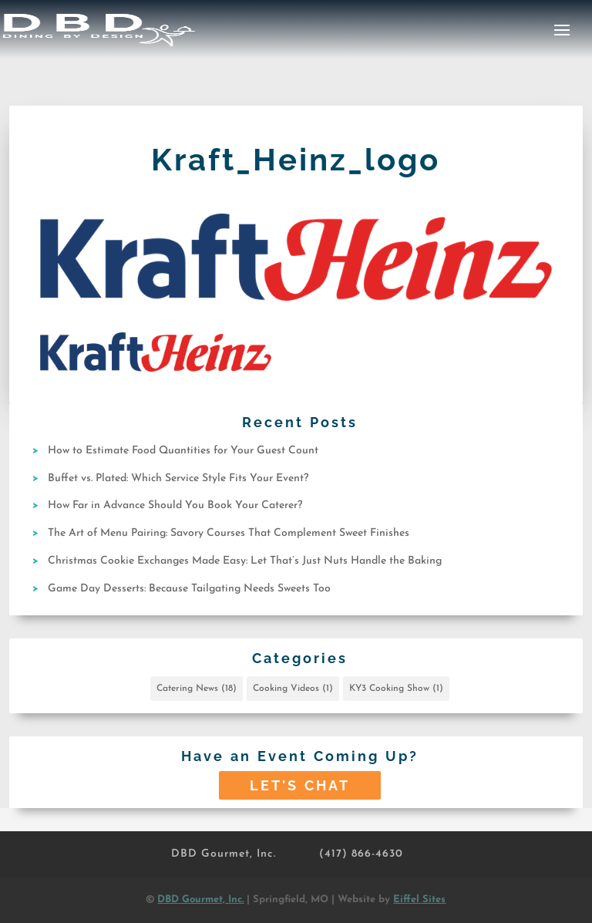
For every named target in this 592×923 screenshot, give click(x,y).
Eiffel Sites (419, 899)
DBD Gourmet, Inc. (223, 854)
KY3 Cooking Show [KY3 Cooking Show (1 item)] (396, 688)
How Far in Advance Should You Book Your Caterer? (175, 505)
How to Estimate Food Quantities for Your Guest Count (183, 450)
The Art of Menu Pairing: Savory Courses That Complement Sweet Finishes (228, 533)
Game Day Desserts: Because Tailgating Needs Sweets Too (189, 589)
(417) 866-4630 (361, 854)
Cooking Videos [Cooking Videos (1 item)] (293, 688)
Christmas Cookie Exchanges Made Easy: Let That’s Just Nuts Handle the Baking (245, 561)
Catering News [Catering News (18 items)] (196, 688)
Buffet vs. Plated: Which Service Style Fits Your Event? (178, 478)
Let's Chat (300, 785)
